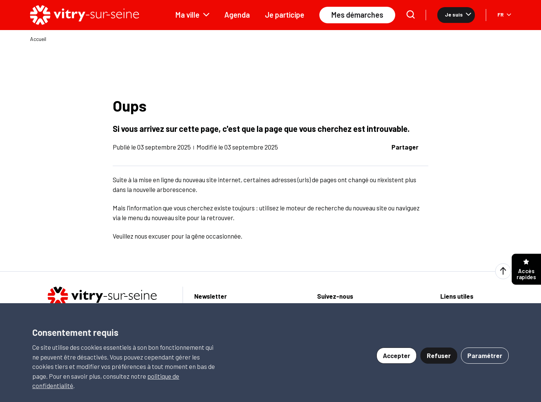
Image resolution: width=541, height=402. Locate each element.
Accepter (396, 355)
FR (504, 14)
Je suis (458, 14)
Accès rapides (526, 269)
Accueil (38, 39)
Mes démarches (357, 14)
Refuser (439, 355)
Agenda (237, 14)
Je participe (284, 14)
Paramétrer (484, 355)
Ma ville (192, 14)
